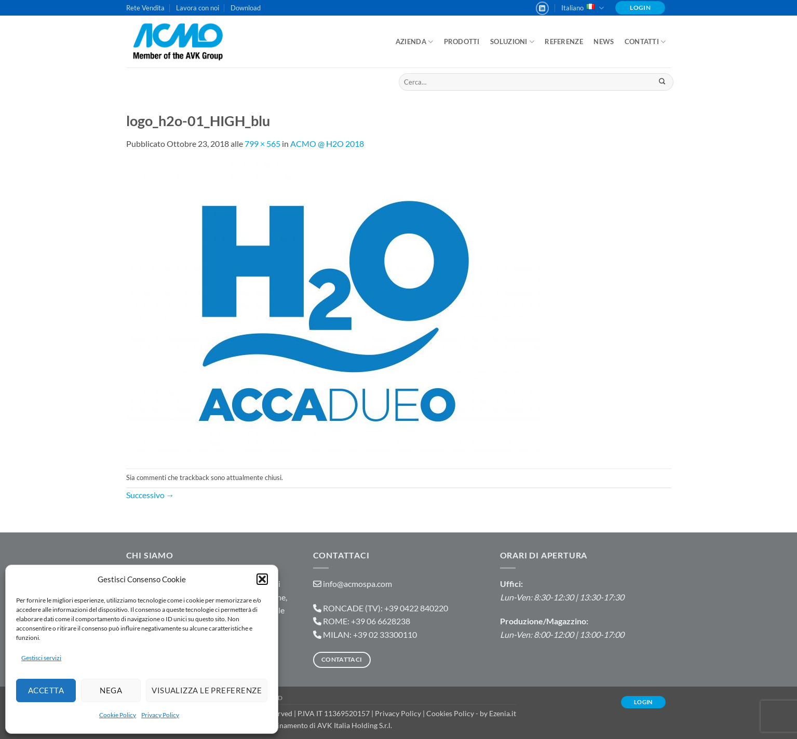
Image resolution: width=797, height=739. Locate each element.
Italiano (582, 8)
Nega (111, 690)
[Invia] (662, 82)
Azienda (414, 42)
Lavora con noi (197, 8)
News (603, 41)
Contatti (645, 42)
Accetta (46, 690)
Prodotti (462, 41)
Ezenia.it (502, 713)
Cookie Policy (117, 715)
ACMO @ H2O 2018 (327, 143)
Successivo (150, 495)
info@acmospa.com (357, 584)
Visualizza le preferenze (207, 690)
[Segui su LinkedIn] (542, 8)
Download (246, 8)
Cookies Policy (450, 713)
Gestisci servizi (41, 658)
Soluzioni (512, 42)
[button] (262, 579)
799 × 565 (262, 143)
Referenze (564, 41)
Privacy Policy (160, 715)
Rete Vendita (145, 8)
